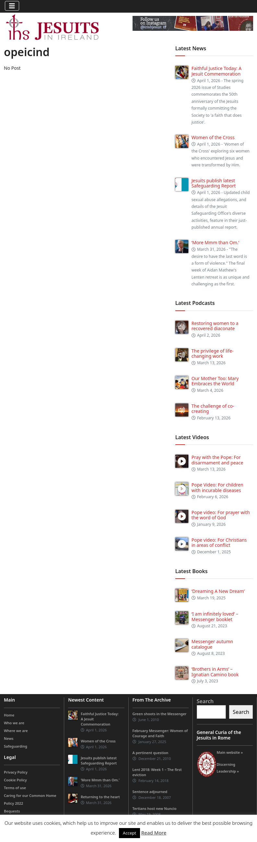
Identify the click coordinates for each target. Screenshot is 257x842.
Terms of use (15, 787)
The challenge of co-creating (213, 409)
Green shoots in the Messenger (160, 713)
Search (205, 701)
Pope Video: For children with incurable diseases (217, 487)
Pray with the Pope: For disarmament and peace (217, 460)
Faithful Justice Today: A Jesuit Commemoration (216, 71)
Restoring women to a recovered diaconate (215, 326)
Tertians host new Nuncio (155, 808)
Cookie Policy (15, 779)
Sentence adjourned (150, 791)
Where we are (16, 730)
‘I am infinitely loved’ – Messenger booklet (215, 616)
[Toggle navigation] (12, 6)
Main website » (230, 752)
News (9, 738)
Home (9, 715)
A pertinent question (151, 752)
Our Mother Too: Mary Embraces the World (215, 381)
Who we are (14, 722)
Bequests (12, 811)
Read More (153, 832)
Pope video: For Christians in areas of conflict (219, 542)
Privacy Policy (16, 772)
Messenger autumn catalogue (212, 644)
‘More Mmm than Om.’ (215, 242)
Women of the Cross (213, 137)
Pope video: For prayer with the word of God (221, 515)
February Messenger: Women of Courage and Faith (160, 733)
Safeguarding (15, 746)
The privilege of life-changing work (213, 353)
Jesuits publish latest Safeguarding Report (214, 183)
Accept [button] (129, 833)
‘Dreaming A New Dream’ (218, 591)
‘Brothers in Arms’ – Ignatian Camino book (215, 672)
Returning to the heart (100, 796)
